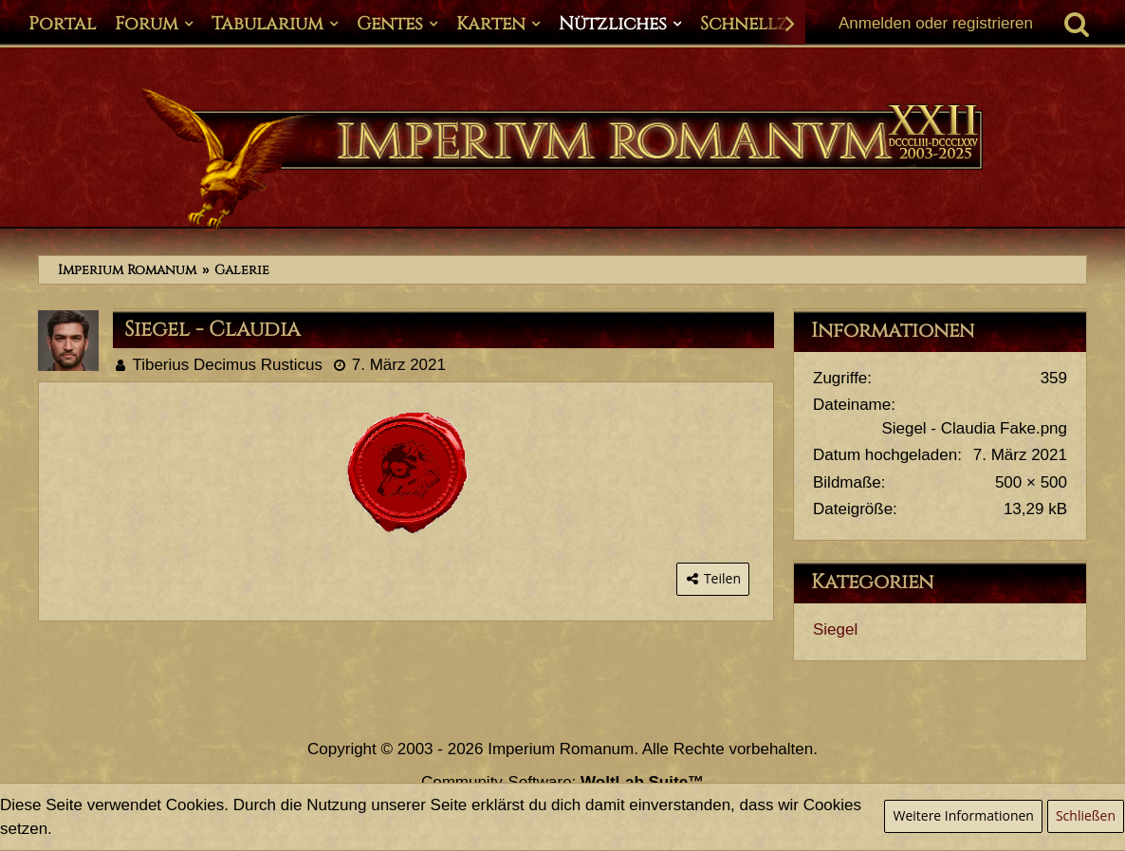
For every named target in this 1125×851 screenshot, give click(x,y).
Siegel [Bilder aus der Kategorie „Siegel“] (835, 629)
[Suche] (1076, 23)
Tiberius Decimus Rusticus (227, 365)
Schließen (1086, 815)
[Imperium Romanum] (562, 159)
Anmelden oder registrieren (936, 23)
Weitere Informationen (963, 815)
